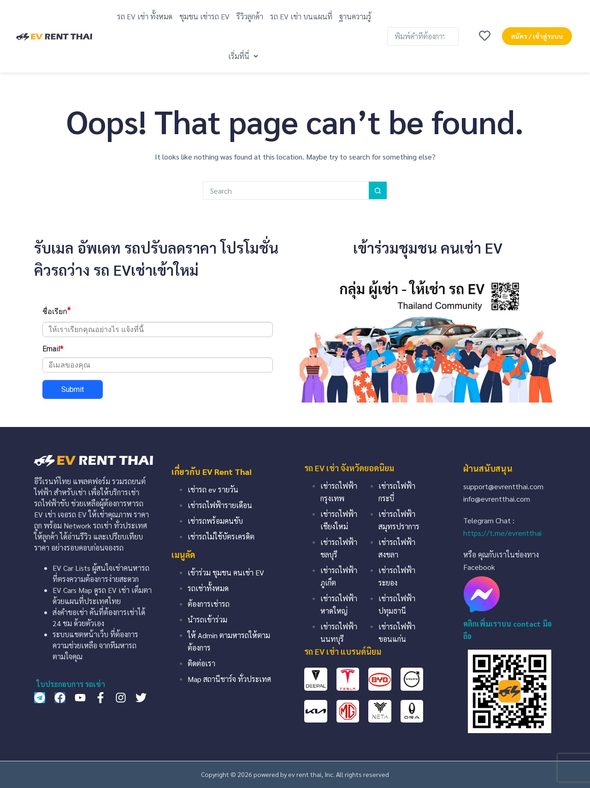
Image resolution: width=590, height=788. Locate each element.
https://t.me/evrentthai (502, 533)
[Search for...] (286, 190)
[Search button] (378, 190)
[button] (244, 56)
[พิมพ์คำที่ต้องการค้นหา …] (423, 36)
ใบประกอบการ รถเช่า (70, 684)
